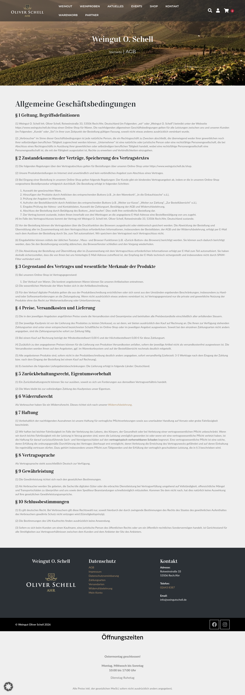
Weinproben (90, 6)
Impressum (95, 571)
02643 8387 (167, 587)
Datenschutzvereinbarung (104, 575)
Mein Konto (95, 592)
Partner (92, 15)
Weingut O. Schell (122, 39)
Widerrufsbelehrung (120, 404)
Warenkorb (68, 15)
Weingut (65, 6)
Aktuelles (116, 6)
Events (136, 6)
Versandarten (96, 584)
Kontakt (172, 6)
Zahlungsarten (97, 580)
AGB (91, 567)
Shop (154, 6)
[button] (8, 686)
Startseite (115, 52)
